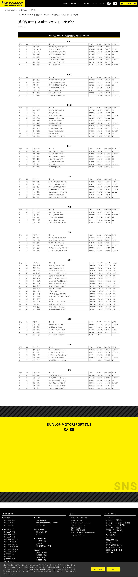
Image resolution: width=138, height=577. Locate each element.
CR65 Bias (40, 534)
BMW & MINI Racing (114, 545)
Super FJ (109, 537)
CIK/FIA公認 (41, 541)
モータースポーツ (98, 3)
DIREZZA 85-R (9, 556)
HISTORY (109, 552)
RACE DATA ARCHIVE (114, 547)
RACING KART (40, 538)
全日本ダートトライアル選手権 (118, 523)
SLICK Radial (41, 520)
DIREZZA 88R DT (10, 534)
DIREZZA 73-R (9, 559)
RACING (37, 518)
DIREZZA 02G (9, 523)
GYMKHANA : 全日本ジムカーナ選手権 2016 (39, 15)
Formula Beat (111, 535)
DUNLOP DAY (76, 520)
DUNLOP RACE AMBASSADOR (83, 532)
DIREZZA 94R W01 (11, 549)
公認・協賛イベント (79, 527)
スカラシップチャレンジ (80, 523)
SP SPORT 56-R (10, 561)
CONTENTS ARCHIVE (114, 550)
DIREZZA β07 (41, 552)
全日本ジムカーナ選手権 (115, 525)
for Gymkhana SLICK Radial (47, 523)
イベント (86, 3)
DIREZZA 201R (10, 552)
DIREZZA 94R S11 (11, 547)
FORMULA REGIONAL (114, 530)
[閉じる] (134, 569)
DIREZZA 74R (9, 537)
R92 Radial (40, 525)
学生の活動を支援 (78, 530)
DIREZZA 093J (9, 525)
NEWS (65, 3)
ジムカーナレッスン (79, 525)
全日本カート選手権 (113, 527)
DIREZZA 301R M (11, 539)
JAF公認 (39, 543)
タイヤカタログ (76, 3)
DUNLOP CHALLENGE (79, 518)
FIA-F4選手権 (111, 532)
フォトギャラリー (78, 535)
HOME (7, 10)
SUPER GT (110, 518)
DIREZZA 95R (9, 554)
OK (113, 569)
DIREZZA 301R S (10, 542)
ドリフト (109, 542)
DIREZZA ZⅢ (41, 560)
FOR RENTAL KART (43, 546)
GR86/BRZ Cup (112, 540)
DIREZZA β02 (41, 555)
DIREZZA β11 (41, 557)
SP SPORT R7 (41, 532)
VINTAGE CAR (40, 529)
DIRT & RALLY (8, 529)
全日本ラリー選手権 (113, 520)
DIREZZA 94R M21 (11, 544)
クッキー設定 (98, 569)
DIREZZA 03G (9, 520)
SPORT (37, 550)
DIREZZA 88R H (10, 532)
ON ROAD (6, 518)
